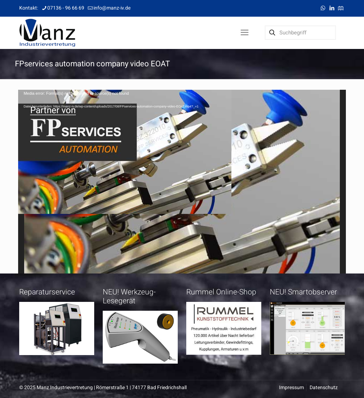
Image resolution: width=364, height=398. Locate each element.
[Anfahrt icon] (340, 8)
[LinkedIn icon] (331, 8)
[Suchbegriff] (300, 33)
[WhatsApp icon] (323, 8)
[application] (182, 181)
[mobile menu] (245, 33)
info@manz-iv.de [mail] (111, 8)
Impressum (291, 387)
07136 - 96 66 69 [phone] (65, 8)
